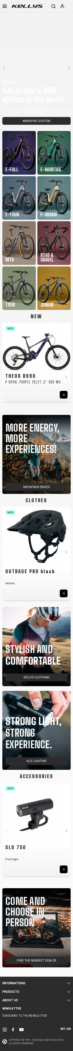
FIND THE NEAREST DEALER (36, 960)
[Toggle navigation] (4, 6)
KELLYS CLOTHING (36, 677)
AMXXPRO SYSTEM (36, 121)
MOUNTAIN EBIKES (36, 487)
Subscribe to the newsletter (24, 1015)
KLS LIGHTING (36, 761)
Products (10, 992)
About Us (10, 1000)
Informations (13, 983)
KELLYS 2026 (36, 111)
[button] (4, 67)
